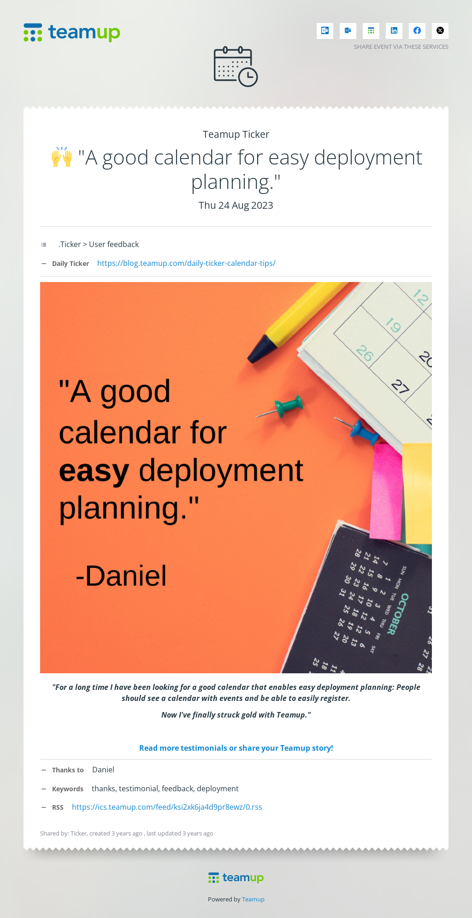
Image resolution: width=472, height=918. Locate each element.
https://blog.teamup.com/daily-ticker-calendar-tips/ (186, 263)
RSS (52, 807)
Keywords (61, 788)
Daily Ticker (64, 263)
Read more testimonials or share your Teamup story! (236, 748)
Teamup (253, 899)
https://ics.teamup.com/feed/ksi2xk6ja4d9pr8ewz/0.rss (167, 807)
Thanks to (62, 769)
